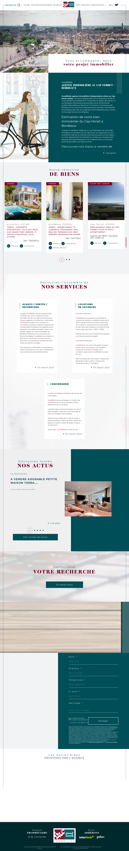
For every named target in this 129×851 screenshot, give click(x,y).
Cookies (85, 848)
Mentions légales (84, 847)
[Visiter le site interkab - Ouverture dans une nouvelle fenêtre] (86, 837)
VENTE (78, 5)
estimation (57, 5)
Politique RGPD (77, 848)
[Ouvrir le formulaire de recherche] (12, 5)
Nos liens (98, 847)
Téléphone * (77, 680)
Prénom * (75, 669)
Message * (76, 703)
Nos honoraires (65, 847)
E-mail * (74, 692)
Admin (92, 847)
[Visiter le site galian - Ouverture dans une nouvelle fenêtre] (100, 837)
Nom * (73, 657)
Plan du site (74, 847)
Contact (126, 242)
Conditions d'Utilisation (112, 742)
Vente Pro (85, 5)
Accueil (27, 5)
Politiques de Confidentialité (95, 742)
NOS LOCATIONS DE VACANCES (41, 5)
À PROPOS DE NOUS (97, 5)
